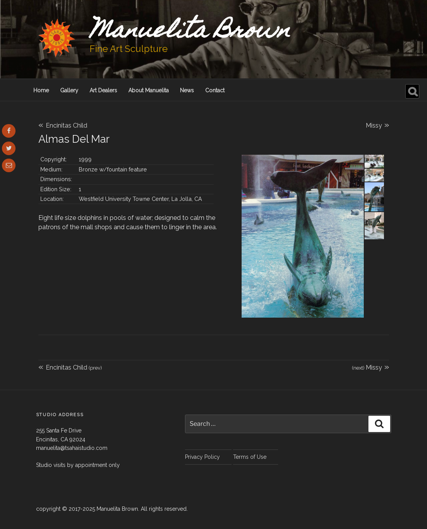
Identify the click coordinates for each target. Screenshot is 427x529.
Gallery (69, 90)
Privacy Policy (202, 457)
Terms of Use (249, 457)
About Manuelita (148, 90)
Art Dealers (103, 90)
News (187, 90)
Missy (377, 124)
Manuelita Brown (190, 32)
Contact (215, 90)
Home (41, 90)
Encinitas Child (62, 125)
